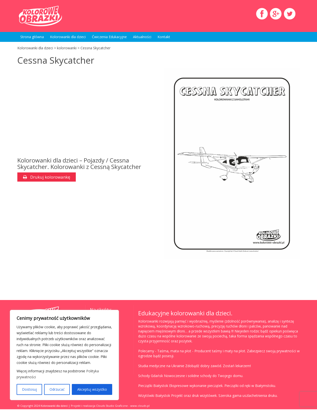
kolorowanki (67, 48)
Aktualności (142, 36)
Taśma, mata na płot (174, 351)
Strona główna (32, 36)
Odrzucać (57, 389)
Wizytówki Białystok (154, 396)
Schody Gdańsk (150, 376)
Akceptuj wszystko (92, 389)
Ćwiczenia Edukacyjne (109, 36)
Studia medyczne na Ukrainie (161, 366)
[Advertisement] (85, 112)
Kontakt (164, 36)
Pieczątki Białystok (153, 386)
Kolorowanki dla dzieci (68, 36)
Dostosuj (29, 389)
